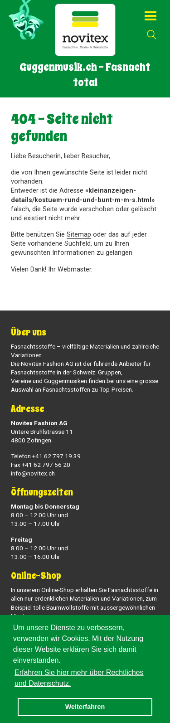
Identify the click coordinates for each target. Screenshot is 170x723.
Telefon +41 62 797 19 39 (46, 456)
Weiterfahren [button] (85, 706)
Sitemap (79, 234)
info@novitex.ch (33, 473)
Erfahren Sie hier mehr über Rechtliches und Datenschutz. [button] (79, 678)
